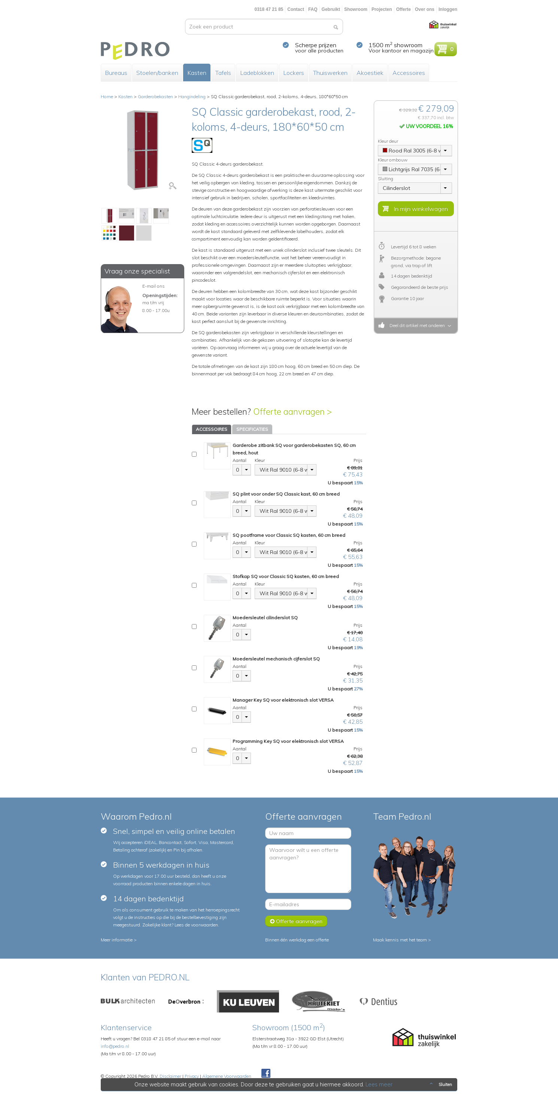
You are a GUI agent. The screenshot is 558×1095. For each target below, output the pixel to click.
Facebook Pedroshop (265, 1074)
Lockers (293, 72)
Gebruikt (331, 9)
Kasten (196, 72)
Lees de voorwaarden (196, 925)
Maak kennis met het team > (402, 940)
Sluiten (440, 1084)
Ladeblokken (257, 72)
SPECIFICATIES (252, 429)
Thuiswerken (330, 72)
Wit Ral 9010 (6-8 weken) (283, 469)
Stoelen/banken (157, 72)
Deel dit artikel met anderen (416, 325)
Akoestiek (370, 72)
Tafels (223, 72)
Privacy (192, 1076)
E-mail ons (153, 286)
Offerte (403, 9)
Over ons (424, 9)
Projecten (382, 9)
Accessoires (408, 72)
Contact (295, 9)
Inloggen (448, 9)
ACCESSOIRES (211, 429)
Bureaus (116, 72)
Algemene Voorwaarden (226, 1076)
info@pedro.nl (115, 1046)
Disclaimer (170, 1076)
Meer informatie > (119, 940)
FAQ (313, 9)
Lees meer (379, 1084)
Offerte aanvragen (296, 921)
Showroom (355, 9)
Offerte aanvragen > (292, 411)
